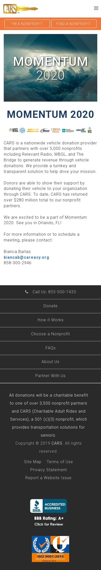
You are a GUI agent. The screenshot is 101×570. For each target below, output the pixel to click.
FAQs (51, 348)
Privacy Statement (48, 469)
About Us (50, 361)
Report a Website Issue (48, 477)
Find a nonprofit (73, 24)
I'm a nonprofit (27, 24)
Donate (51, 306)
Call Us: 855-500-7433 (54, 292)
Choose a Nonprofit (50, 334)
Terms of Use (60, 461)
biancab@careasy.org (26, 257)
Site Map (33, 461)
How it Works (51, 320)
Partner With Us (50, 375)
